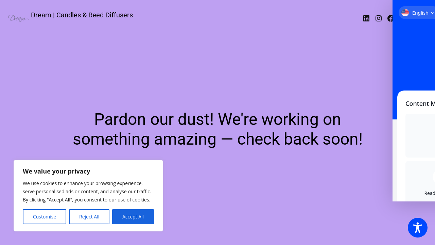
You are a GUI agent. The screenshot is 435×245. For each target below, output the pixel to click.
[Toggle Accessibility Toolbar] (417, 227)
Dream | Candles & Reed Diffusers (82, 15)
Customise (44, 216)
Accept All (133, 216)
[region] (88, 195)
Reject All (89, 216)
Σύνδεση (412, 18)
